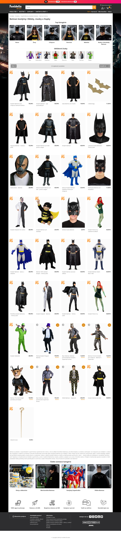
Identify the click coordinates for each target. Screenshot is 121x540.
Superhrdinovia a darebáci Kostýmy (29, 16)
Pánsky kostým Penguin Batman (42, 356)
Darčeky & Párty (41, 11)
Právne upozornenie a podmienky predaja (56, 519)
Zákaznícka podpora (19, 516)
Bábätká (86, 42)
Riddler (90, 60)
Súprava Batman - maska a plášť (17, 146)
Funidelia (12, 16)
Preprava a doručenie (35, 520)
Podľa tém (13, 11)
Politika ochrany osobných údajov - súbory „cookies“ (59, 522)
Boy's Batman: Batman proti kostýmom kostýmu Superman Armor (68, 357)
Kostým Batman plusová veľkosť (68, 272)
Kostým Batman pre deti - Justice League (43, 146)
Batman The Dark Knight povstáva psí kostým (17, 398)
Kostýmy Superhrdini (73, 490)
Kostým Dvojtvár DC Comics (17, 230)
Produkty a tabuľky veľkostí (36, 519)
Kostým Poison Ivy (93, 314)
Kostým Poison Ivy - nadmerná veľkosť (93, 230)
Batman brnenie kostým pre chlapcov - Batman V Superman (94, 357)
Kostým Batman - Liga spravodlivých (42, 104)
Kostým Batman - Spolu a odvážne (17, 272)
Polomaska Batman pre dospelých (94, 188)
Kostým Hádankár (15, 356)
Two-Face (81, 60)
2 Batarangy (91, 103)
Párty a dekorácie (21, 490)
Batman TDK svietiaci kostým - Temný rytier (42, 272)
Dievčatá (69, 42)
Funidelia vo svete (50, 517)
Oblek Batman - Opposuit (69, 398)
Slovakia (48, 527)
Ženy (34, 42)
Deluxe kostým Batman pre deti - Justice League (43, 188)
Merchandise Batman (47, 490)
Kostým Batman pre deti (94, 398)
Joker (30, 60)
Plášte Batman (99, 490)
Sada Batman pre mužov (68, 103)
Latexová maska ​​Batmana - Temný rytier (95, 146)
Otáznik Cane (14, 440)
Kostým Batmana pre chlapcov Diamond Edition (17, 104)
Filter (13, 66)
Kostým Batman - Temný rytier (68, 314)
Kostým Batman (66, 145)
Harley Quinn (38, 60)
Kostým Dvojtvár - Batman (43, 314)
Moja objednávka (34, 517)
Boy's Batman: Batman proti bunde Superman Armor (42, 399)
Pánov (17, 42)
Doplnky (30, 11)
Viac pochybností (34, 524)
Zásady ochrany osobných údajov (54, 520)
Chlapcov (52, 42)
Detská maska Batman (68, 230)
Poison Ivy (64, 60)
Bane (73, 60)
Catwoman (47, 60)
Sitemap (48, 526)
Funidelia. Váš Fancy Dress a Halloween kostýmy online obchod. (15, 7)
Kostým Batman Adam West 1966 (94, 272)
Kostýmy (22, 11)
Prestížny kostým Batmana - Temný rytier (17, 314)
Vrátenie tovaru (34, 522)
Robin (55, 60)
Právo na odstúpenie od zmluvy (54, 524)
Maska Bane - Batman (16, 187)
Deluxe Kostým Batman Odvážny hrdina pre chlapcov (68, 189)
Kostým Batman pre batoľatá (41, 230)
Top (88, 11)
